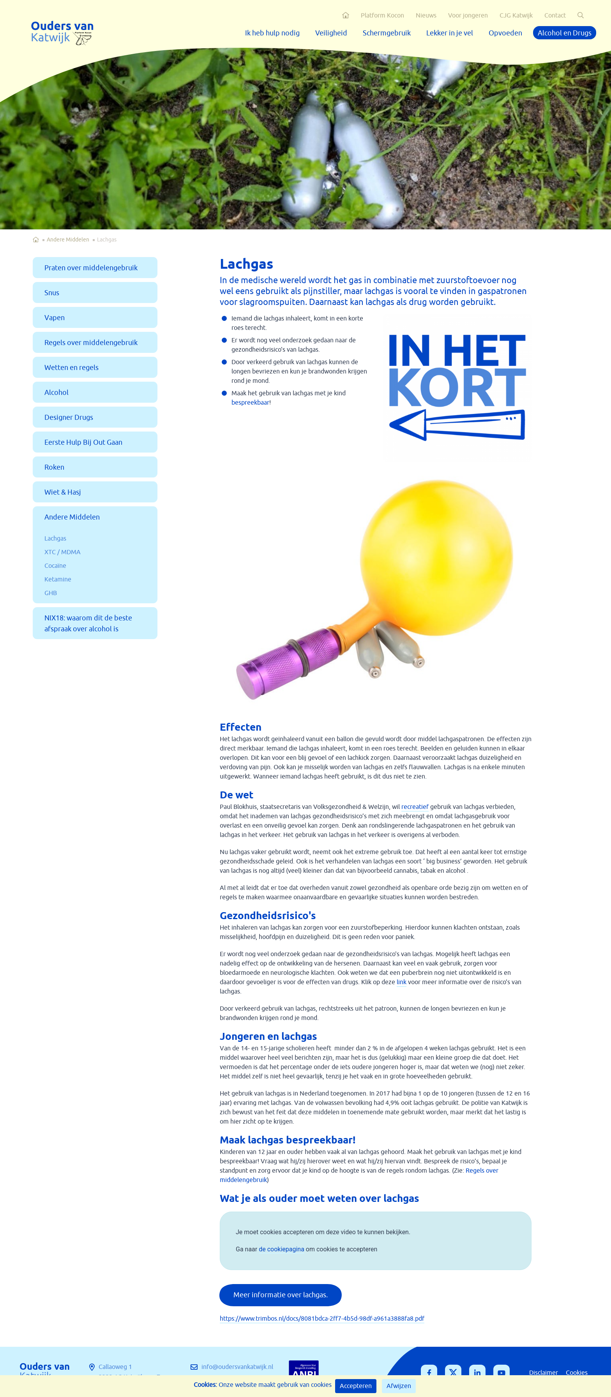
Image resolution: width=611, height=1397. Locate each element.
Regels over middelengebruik (91, 342)
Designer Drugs (68, 417)
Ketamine (57, 579)
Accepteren (356, 1386)
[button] (581, 15)
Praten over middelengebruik (91, 268)
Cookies (577, 1373)
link (401, 982)
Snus (51, 293)
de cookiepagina (281, 1249)
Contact (555, 15)
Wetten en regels (71, 367)
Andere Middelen (68, 239)
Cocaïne (55, 566)
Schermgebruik (387, 33)
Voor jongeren (468, 15)
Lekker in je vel (449, 33)
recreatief (415, 807)
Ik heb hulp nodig (272, 33)
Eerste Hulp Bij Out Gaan (83, 442)
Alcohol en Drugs (565, 33)
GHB (50, 593)
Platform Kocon (382, 15)
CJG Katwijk (516, 15)
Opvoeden (505, 33)
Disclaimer (543, 1373)
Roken (54, 467)
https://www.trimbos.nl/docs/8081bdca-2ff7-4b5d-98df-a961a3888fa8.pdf (322, 1319)
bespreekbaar (250, 403)
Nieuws (426, 15)
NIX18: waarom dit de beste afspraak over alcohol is (88, 623)
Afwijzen (399, 1386)
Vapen (54, 318)
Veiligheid (331, 33)
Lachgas (55, 539)
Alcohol (56, 392)
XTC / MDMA (62, 552)
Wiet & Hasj (62, 492)
